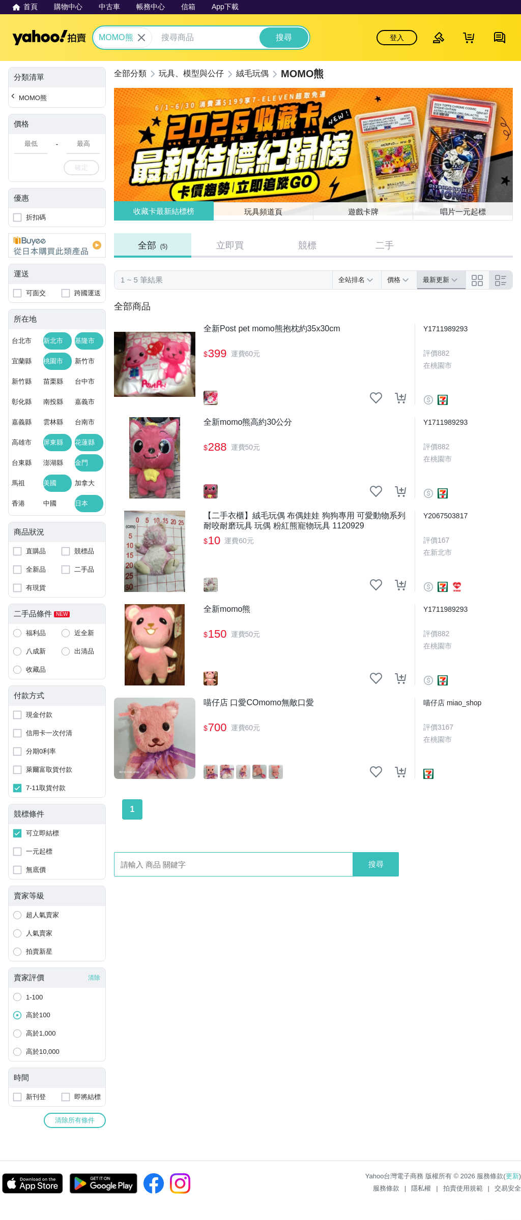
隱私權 (421, 1188)
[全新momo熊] (154, 644)
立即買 (230, 245)
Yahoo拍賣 (49, 37)
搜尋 (376, 864)
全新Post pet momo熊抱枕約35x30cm (272, 328)
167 (443, 540)
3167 (445, 727)
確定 (81, 167)
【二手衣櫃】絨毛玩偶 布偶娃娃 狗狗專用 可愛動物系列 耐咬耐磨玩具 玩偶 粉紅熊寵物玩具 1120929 (305, 520)
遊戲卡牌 (363, 211)
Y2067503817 (445, 516)
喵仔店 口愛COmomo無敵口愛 (259, 702)
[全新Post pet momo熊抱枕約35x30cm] (154, 364)
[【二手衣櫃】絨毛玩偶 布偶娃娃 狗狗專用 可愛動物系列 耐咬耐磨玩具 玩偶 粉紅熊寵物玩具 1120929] (154, 551)
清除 (94, 977)
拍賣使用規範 (463, 1188)
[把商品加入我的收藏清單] (376, 398)
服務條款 (386, 1188)
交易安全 (508, 1188)
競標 (307, 245)
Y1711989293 (445, 329)
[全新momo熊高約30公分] (154, 457)
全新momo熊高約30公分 (248, 422)
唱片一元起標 (463, 211)
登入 (397, 38)
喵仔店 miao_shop (452, 703)
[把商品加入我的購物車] (400, 398)
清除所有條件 (75, 1120)
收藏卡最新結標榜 (163, 211)
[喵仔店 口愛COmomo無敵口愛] (154, 738)
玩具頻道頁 (263, 211)
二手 (384, 245)
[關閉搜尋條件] (141, 38)
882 (443, 353)
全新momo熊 (227, 609)
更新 (512, 1176)
